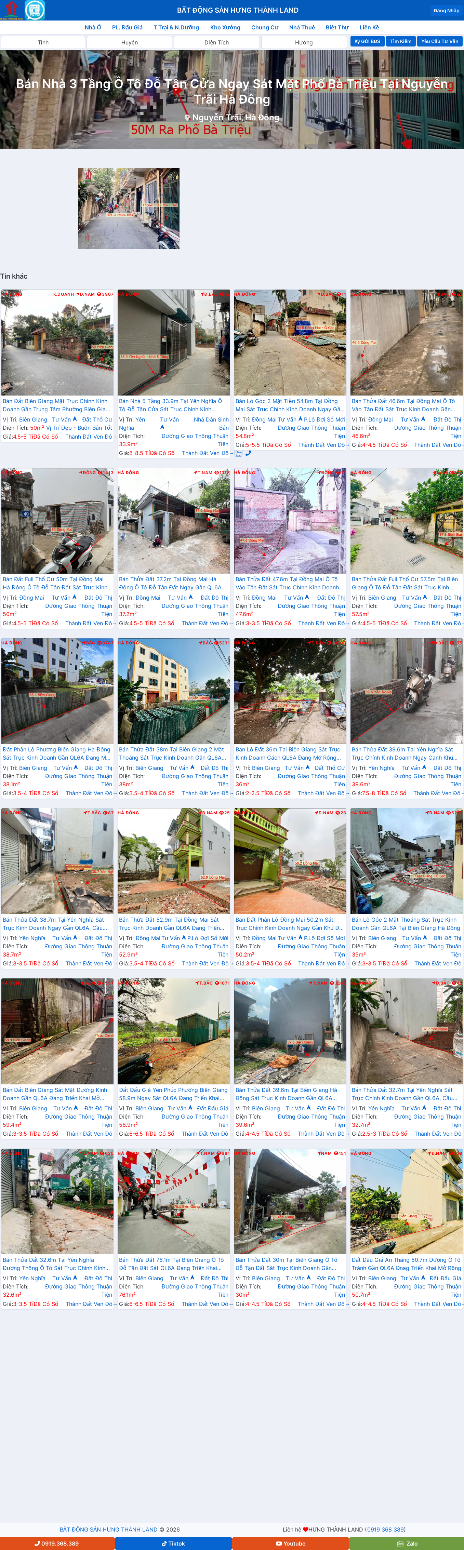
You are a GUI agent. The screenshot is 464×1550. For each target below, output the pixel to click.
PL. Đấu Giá (127, 27)
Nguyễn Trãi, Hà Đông (236, 117)
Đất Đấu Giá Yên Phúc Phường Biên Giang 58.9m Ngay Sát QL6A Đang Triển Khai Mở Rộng (173, 1094)
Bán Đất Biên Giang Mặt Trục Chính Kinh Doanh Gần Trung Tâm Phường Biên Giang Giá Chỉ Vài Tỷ (57, 406)
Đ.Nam (85, 294)
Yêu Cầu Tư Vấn (440, 41)
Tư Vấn (64, 419)
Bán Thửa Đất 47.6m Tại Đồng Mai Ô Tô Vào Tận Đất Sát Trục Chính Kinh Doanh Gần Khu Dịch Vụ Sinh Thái (287, 584)
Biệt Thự (337, 27)
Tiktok (173, 1543)
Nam (440, 473)
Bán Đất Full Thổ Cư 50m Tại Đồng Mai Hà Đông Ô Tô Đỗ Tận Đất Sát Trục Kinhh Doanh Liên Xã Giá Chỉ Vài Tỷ (56, 584)
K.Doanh (63, 294)
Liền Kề (369, 27)
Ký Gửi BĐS (367, 41)
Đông (87, 473)
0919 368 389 (385, 1529)
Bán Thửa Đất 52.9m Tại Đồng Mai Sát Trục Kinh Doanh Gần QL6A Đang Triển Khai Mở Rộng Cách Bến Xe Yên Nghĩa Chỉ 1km (173, 924)
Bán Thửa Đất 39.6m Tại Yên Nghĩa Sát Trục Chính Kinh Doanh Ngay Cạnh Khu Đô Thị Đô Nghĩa (402, 754)
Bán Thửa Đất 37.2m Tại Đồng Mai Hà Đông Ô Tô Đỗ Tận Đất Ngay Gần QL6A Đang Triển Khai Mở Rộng (170, 584)
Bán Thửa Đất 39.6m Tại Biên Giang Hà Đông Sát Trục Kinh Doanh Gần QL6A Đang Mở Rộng (286, 1094)
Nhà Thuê (302, 27)
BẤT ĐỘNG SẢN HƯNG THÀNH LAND (109, 1529)
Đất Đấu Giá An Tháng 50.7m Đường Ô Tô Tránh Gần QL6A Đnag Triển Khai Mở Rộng (406, 1263)
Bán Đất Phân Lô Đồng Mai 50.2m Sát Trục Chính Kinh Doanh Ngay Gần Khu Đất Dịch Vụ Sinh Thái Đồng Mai (290, 924)
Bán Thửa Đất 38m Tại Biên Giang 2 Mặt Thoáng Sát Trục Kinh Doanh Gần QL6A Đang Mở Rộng (171, 754)
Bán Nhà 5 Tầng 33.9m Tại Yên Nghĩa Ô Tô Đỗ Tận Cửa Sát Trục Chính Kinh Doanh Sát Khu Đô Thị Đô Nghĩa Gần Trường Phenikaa (170, 406)
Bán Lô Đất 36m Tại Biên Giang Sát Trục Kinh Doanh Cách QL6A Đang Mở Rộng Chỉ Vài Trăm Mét (288, 754)
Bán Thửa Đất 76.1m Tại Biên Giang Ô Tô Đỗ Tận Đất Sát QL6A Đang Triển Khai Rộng (171, 1264)
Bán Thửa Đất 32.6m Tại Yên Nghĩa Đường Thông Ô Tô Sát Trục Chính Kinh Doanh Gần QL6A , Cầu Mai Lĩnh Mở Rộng (57, 1264)
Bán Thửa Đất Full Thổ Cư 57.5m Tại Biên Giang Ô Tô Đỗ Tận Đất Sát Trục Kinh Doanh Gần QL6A (405, 584)
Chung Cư (265, 27)
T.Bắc (316, 643)
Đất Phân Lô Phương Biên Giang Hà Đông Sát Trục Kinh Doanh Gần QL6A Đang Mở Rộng (56, 754)
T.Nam (203, 473)
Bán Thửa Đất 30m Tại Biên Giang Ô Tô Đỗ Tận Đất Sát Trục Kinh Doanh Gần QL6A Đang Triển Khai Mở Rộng (286, 1264)
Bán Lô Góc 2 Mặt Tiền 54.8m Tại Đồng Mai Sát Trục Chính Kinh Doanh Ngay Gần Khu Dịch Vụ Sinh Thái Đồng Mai (290, 406)
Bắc (443, 294)
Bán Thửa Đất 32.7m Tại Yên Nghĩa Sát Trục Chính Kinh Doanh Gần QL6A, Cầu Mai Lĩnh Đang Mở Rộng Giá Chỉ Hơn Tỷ (403, 1094)
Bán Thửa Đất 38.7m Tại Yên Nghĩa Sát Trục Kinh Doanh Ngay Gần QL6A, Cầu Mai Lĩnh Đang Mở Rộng (53, 924)
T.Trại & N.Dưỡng (176, 27)
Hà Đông (12, 294)
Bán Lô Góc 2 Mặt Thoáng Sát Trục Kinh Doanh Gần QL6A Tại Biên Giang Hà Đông (406, 923)
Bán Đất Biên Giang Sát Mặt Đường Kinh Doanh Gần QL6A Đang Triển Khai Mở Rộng (55, 1094)
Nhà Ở (93, 27)
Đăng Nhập (447, 10)
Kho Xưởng (225, 27)
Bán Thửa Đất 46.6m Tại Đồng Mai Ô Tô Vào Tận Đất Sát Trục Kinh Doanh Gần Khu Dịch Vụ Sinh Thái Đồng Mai (403, 406)
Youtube (290, 1543)
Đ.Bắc (209, 294)
